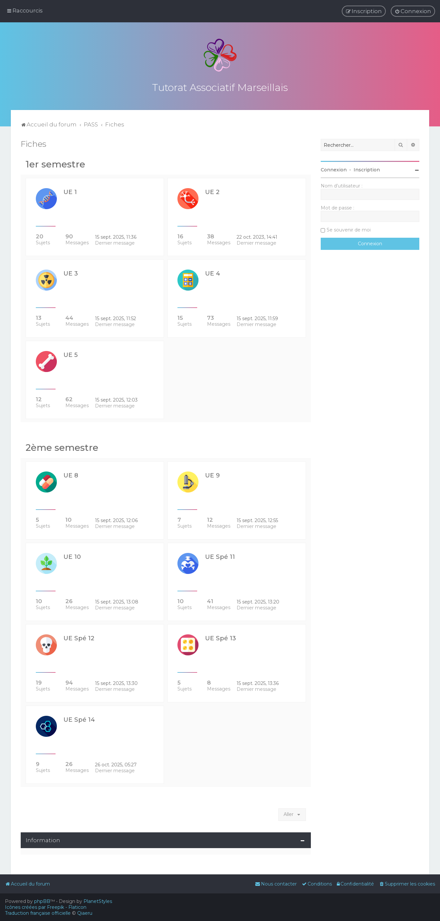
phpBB (42, 901)
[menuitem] (413, 11)
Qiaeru (84, 913)
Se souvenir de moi (349, 228)
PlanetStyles (97, 901)
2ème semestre (62, 446)
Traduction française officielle (38, 913)
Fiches (33, 142)
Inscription (367, 168)
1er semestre (55, 162)
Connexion (334, 168)
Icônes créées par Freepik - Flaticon (45, 907)
